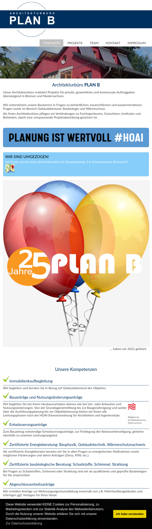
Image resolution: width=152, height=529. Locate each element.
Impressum (136, 43)
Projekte (75, 43)
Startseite (51, 43)
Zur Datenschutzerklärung (24, 523)
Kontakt (113, 43)
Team (94, 43)
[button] (43, 523)
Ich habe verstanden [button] (129, 514)
